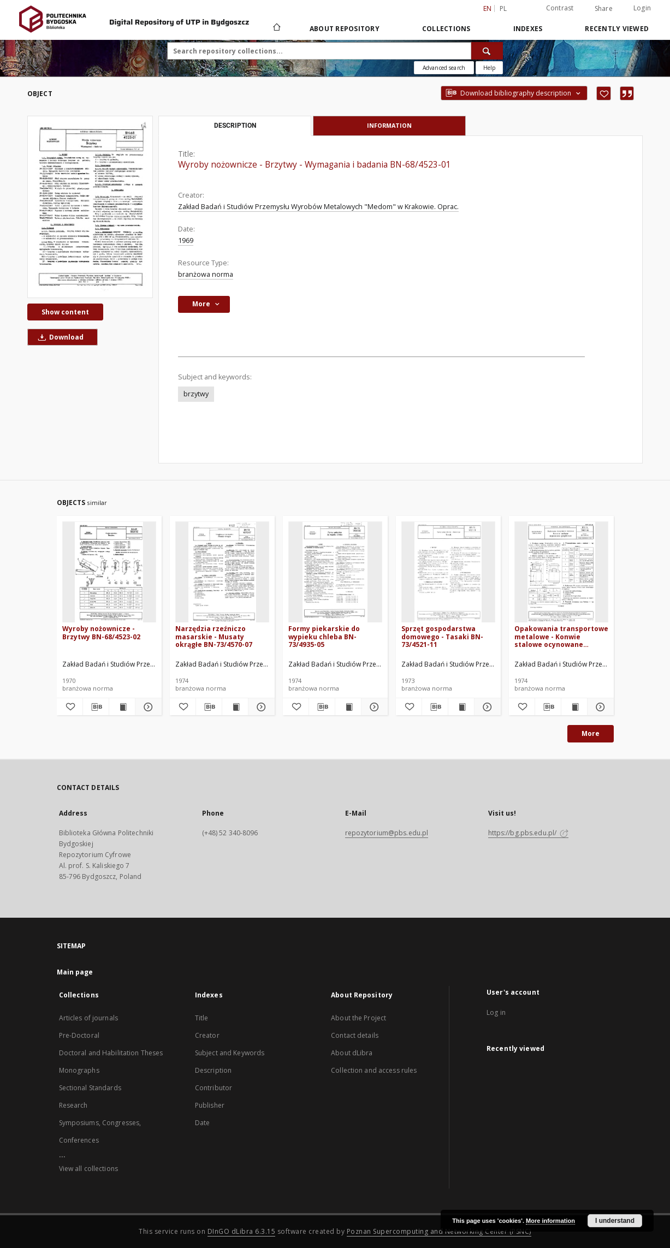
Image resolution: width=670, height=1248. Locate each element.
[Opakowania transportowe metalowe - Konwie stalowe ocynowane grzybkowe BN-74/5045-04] (561, 572)
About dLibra (351, 1052)
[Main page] (276, 28)
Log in (496, 1012)
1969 (185, 240)
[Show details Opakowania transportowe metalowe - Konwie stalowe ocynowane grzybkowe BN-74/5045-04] (599, 707)
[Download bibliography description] (96, 707)
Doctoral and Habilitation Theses (111, 1052)
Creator (207, 1035)
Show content (65, 312)
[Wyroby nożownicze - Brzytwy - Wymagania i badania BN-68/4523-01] (90, 207)
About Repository (345, 28)
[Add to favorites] (603, 93)
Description (213, 1070)
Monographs (79, 1070)
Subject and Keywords (229, 1052)
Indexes (528, 28)
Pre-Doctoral (79, 1035)
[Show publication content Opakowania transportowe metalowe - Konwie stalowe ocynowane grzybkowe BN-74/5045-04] (574, 707)
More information (550, 1220)
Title (202, 1018)
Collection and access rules (374, 1070)
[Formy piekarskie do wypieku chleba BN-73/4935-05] (335, 572)
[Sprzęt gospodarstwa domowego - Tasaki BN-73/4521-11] (448, 572)
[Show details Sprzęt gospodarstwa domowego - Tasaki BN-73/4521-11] (486, 707)
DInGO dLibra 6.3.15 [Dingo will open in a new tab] (241, 1231)
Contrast (560, 8)
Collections (446, 28)
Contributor (213, 1087)
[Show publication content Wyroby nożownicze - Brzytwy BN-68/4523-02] (122, 707)
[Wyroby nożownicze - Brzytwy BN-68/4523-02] (109, 572)
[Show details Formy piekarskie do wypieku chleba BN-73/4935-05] (373, 707)
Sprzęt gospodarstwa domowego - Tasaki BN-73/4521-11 (442, 636)
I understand (615, 1221)
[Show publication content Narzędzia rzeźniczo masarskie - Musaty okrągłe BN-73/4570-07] (235, 707)
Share (604, 8)
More (591, 733)
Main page (75, 972)
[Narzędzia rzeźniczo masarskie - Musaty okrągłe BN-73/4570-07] (222, 572)
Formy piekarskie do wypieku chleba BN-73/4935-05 (324, 636)
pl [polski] (503, 8)
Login (642, 8)
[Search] (487, 51)
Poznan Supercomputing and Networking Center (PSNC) (439, 1231)
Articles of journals (88, 1018)
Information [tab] (389, 125)
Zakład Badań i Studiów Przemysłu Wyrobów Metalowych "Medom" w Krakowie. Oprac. (318, 206)
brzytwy (196, 394)
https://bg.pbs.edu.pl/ (528, 832)
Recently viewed (617, 28)
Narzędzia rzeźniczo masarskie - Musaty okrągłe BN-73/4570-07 (213, 636)
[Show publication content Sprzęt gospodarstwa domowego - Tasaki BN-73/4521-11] (461, 707)
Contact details (354, 1035)
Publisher (209, 1105)
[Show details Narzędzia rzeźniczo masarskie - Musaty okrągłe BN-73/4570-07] (259, 707)
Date (202, 1122)
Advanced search (444, 68)
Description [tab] (235, 125)
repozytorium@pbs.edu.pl (387, 832)
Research (73, 1105)
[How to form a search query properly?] (489, 67)
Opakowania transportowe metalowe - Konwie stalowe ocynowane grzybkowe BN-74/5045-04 (561, 636)
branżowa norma (205, 274)
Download (59, 337)
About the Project (358, 1018)
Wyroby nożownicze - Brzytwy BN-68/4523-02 (101, 632)
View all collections (88, 1168)
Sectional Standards (90, 1087)
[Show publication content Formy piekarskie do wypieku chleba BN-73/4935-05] (348, 707)
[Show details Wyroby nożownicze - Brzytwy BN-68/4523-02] (146, 707)
